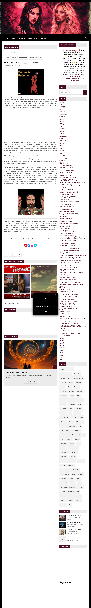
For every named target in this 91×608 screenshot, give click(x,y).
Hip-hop (71, 421)
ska (70, 504)
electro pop (63, 496)
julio (61, 121)
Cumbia (72, 395)
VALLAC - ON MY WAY (64, 169)
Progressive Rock (65, 461)
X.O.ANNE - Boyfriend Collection (67, 243)
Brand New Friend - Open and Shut (68, 304)
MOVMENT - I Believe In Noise (66, 170)
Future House (64, 417)
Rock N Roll (76, 469)
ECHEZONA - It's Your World (66, 233)
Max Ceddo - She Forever (73, 522)
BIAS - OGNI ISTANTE (64, 335)
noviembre (63, 114)
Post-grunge (64, 456)
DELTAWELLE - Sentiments (66, 164)
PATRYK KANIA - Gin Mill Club (66, 281)
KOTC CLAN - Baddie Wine (65, 165)
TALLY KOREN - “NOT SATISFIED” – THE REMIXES (71, 272)
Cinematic (79, 391)
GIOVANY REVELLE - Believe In (67, 175)
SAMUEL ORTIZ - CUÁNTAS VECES (67, 208)
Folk (70, 413)
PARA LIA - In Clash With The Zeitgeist (68, 296)
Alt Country (77, 373)
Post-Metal (74, 452)
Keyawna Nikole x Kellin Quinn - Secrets (69, 201)
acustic (81, 487)
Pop (78, 443)
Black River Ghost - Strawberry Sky (68, 321)
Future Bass (77, 413)
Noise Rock (63, 443)
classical (14, 57)
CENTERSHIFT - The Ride (65, 320)
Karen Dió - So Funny (64, 225)
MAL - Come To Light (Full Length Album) (69, 237)
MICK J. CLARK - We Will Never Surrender (69, 332)
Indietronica (72, 426)
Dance (78, 395)
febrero (62, 108)
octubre (62, 116)
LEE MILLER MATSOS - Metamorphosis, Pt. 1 (70, 282)
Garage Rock (74, 417)
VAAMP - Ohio (62, 287)
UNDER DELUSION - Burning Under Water (69, 323)
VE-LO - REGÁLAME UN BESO (66, 235)
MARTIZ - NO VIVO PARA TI (66, 293)
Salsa (73, 474)
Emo (70, 408)
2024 (62, 133)
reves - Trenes (62, 254)
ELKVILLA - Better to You (65, 265)
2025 (62, 111)
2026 (61, 102)
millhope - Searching (64, 230)
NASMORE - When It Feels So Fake (67, 247)
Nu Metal (71, 443)
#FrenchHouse (70, 76)
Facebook (13, 38)
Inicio (6, 38)
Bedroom (76, 387)
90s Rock (71, 369)
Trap (79, 483)
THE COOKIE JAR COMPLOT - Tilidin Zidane (70, 333)
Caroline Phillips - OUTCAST (66, 221)
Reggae (63, 465)
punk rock (63, 504)
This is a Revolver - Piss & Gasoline (67, 196)
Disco (79, 404)
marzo (62, 106)
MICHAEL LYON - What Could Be (67, 189)
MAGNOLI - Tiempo (64, 313)
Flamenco (63, 413)
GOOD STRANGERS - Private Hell (67, 245)
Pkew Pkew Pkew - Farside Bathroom (68, 223)
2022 (61, 344)
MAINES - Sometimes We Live (66, 209)
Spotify (36, 38)
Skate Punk (63, 478)
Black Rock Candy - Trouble (66, 197)
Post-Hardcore (64, 452)
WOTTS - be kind (63, 274)
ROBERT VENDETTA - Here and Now (68, 301)
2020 (61, 355)
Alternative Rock (78, 378)
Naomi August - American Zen (75, 515)
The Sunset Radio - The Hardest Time (68, 231)
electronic (71, 496)
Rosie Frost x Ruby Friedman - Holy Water (69, 262)
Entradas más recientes (12, 303)
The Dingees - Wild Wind (65, 226)
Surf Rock (72, 483)
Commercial (64, 395)
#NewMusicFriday (68, 78)
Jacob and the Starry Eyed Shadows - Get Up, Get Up (72, 255)
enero (61, 109)
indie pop (63, 500)
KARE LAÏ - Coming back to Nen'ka (67, 177)
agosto (62, 119)
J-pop (79, 426)
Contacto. (69, 537)
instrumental (33, 57)
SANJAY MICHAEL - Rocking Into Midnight (69, 186)
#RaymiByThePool (79, 74)
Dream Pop (63, 408)
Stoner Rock (64, 483)
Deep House (72, 404)
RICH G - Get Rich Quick (65, 204)
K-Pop (67, 430)
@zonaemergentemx (72, 50)
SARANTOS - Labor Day (65, 276)
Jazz (41, 57)
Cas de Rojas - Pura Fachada (66, 303)
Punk (74, 461)
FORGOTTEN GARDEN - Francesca (68, 267)
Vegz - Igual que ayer (64, 316)
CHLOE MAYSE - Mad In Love (66, 299)
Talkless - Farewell (63, 220)
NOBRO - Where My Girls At (66, 298)
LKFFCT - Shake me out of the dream (68, 308)
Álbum (7, 57)
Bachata (63, 387)
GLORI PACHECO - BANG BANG (67, 206)
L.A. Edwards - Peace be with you (67, 240)
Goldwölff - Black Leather (65, 218)
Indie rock (63, 426)
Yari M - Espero (63, 310)
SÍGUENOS (45, 311)
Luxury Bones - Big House (65, 306)
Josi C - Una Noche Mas (65, 315)
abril (61, 104)
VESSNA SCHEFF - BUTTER (66, 194)
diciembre (62, 113)
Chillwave (63, 391)
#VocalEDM (78, 76)
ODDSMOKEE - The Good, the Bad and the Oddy (71, 203)
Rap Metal (80, 461)
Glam (81, 417)
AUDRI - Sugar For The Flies (66, 174)
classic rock (71, 491)
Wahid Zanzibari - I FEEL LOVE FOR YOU (17, 372)
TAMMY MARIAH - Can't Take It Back (68, 279)
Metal (62, 439)
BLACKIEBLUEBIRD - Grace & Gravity (68, 191)
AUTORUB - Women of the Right (67, 242)
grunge (79, 496)
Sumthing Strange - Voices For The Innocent (70, 260)
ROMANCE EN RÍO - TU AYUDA (66, 269)
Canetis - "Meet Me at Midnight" (67, 211)
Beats (69, 387)
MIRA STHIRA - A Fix (64, 187)
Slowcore (72, 478)
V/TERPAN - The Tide (64, 264)
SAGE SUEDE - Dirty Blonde (66, 179)
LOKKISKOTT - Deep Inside (66, 184)
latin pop (70, 500)
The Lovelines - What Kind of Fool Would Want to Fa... (72, 238)
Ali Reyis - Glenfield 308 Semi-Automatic (69, 250)
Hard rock (63, 421)
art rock (63, 491)
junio (61, 123)
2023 (62, 155)
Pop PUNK (63, 448)
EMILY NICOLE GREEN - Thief (66, 167)
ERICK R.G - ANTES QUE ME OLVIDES (68, 294)
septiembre (63, 118)
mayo (61, 124)
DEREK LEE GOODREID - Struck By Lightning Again (72, 182)
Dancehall (80, 400)
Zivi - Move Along (63, 216)
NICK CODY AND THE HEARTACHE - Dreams (70, 192)
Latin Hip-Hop (76, 430)
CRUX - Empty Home (64, 289)
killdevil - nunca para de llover (66, 252)
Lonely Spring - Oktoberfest (66, 291)
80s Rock (63, 369)
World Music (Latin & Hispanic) (68, 487)
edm (78, 491)
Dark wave (63, 404)
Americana (63, 382)
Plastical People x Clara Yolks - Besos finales (70, 257)
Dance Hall (63, 400)
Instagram (22, 38)
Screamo (80, 474)
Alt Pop (69, 378)
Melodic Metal (81, 435)
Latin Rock (63, 435)
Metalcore (69, 439)
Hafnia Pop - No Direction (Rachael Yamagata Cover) (72, 318)
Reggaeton (70, 465)
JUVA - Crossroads (64, 270)
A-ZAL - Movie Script (64, 330)
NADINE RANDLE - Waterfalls (66, 172)
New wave (77, 439)
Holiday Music (79, 421)
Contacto (43, 38)
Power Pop (73, 456)
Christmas (71, 391)
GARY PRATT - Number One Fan (67, 277)
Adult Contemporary (66, 373)
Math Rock (72, 435)
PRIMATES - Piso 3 (64, 199)
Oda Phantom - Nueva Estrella (66, 259)
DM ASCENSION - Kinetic (65, 228)
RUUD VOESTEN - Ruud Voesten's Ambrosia (70, 181)
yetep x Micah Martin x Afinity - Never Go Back (70, 214)
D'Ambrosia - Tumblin (64, 311)
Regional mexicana (65, 469)
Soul (78, 478)
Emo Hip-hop (78, 408)
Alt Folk (63, 378)
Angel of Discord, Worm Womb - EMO (68, 213)
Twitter (29, 38)
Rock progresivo (65, 474)
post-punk (78, 500)
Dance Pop (72, 400)
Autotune (78, 382)
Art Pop (71, 382)
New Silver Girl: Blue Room (74, 529)
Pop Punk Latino (73, 448)
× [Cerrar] (56, 295)
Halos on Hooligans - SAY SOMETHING (69, 248)
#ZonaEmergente (68, 74)
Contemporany (23, 57)
